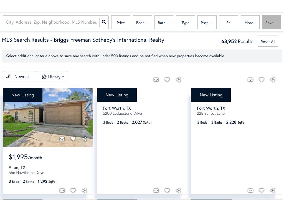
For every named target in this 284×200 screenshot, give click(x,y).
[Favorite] (73, 138)
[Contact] (62, 138)
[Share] (84, 138)
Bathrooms (166, 22)
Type (185, 22)
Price (121, 22)
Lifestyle (56, 76)
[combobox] (6, 22)
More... (250, 22)
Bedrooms (144, 22)
